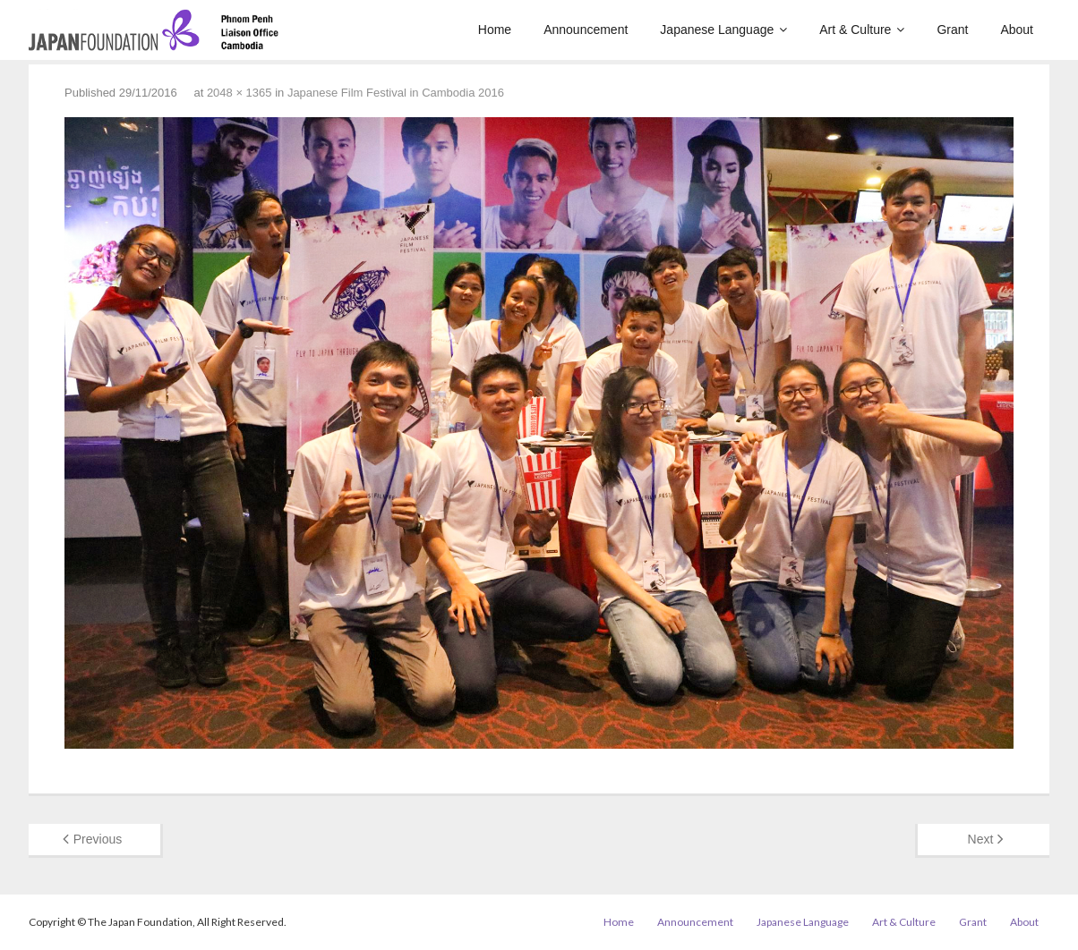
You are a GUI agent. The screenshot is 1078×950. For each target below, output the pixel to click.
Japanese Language (803, 922)
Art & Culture (904, 922)
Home (618, 922)
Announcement (695, 922)
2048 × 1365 (239, 92)
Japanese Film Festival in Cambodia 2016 (395, 92)
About (1024, 922)
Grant (973, 922)
